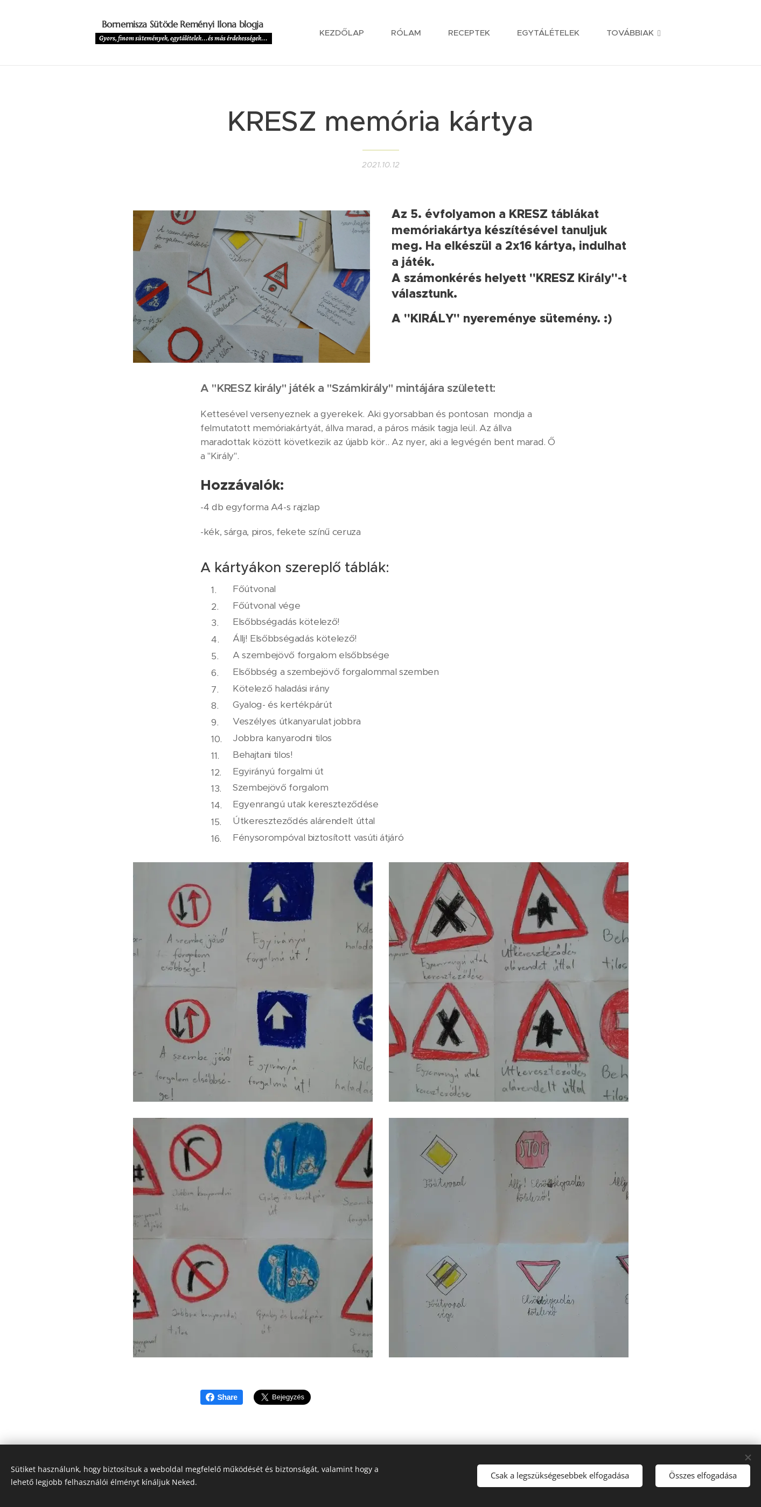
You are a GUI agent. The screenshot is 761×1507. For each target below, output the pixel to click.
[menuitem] (347, 32)
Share (222, 1397)
